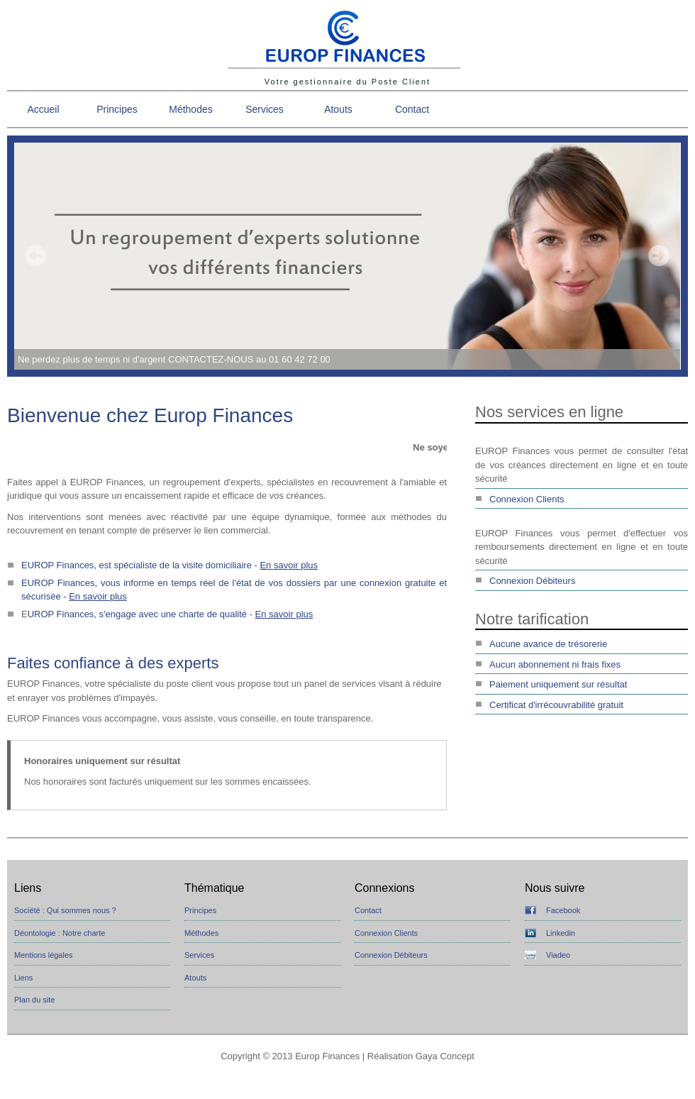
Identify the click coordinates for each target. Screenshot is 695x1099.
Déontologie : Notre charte (59, 933)
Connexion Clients (527, 499)
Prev (35, 255)
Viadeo (558, 955)
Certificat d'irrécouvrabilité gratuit (556, 705)
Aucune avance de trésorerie (548, 644)
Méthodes (190, 109)
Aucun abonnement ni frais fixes (555, 664)
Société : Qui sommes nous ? (65, 910)
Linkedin (560, 933)
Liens (23, 977)
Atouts (338, 109)
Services (264, 109)
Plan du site (34, 999)
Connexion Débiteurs (532, 580)
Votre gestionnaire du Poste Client (347, 81)
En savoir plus (289, 565)
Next (658, 255)
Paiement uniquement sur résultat (558, 684)
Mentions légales (43, 955)
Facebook (563, 910)
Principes (117, 109)
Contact (412, 109)
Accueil (43, 109)
